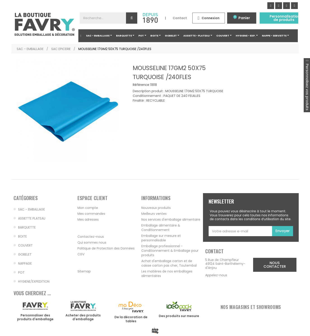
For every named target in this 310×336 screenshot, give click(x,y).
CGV (80, 254)
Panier (244, 18)
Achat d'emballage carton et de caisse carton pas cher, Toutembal (169, 263)
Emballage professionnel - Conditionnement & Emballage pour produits (169, 250)
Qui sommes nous (91, 242)
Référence (141, 85)
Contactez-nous (90, 236)
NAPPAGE (25, 263)
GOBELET (25, 254)
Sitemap (84, 271)
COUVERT (25, 245)
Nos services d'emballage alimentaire (170, 219)
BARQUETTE (27, 227)
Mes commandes (91, 213)
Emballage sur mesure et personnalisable (161, 237)
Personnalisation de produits (285, 18)
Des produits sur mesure (179, 316)
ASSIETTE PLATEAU (31, 218)
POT (21, 272)
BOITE (22, 236)
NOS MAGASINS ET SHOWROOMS (251, 307)
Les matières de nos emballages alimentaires (166, 273)
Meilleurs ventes (154, 213)
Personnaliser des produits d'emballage (35, 317)
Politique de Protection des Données (106, 248)
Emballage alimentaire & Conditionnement (160, 227)
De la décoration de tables (130, 319)
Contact (180, 18)
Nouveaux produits (156, 208)
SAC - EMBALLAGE (31, 209)
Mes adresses (88, 219)
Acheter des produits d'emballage (83, 317)
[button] (274, 265)
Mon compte (87, 208)
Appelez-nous (216, 275)
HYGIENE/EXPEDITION (33, 281)
